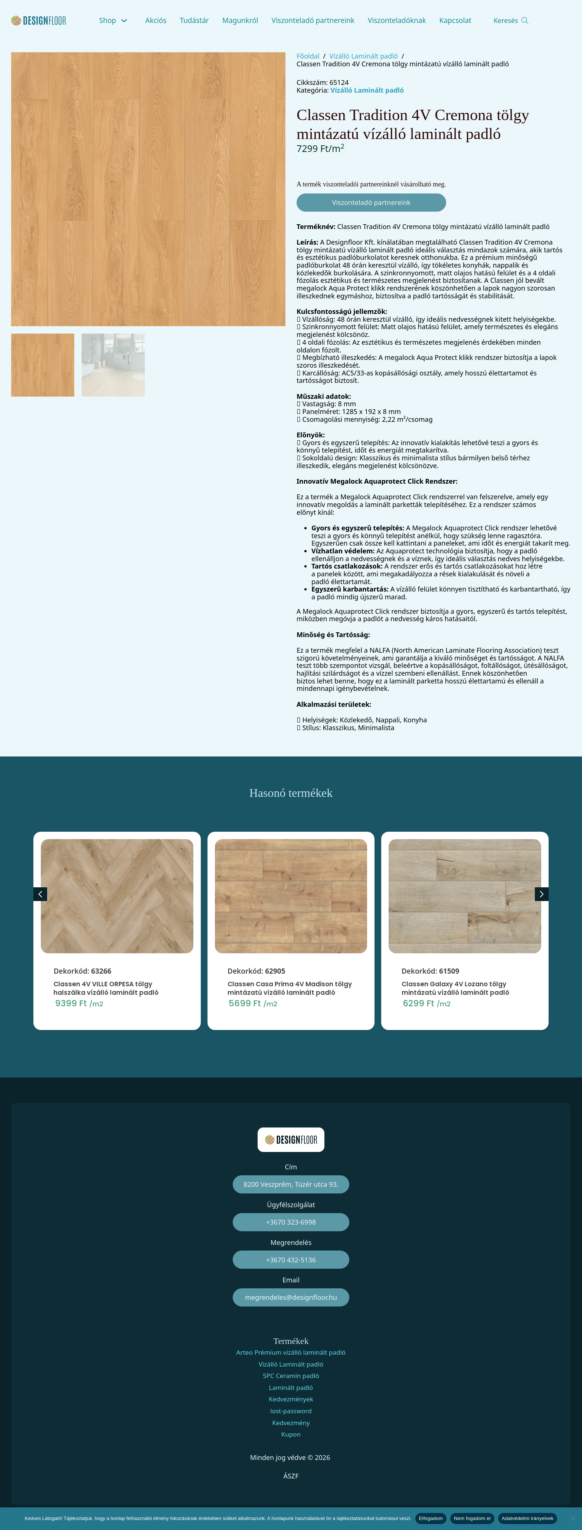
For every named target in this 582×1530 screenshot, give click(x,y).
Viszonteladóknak (397, 20)
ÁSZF (290, 1475)
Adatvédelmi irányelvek (527, 1518)
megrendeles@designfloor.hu (291, 1297)
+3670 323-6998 (291, 1222)
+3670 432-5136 (291, 1259)
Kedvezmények (291, 1399)
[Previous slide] (40, 894)
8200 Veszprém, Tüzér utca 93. (291, 1184)
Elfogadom (431, 1518)
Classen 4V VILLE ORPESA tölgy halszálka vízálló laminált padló (105, 1022)
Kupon (291, 1434)
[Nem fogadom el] (572, 1518)
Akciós (156, 20)
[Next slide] (542, 894)
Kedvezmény (291, 1423)
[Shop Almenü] (125, 20)
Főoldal (308, 56)
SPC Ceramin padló (291, 1376)
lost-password (291, 1411)
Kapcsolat (455, 20)
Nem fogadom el (472, 1518)
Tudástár (194, 20)
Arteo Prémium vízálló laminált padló (291, 1352)
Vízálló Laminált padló (363, 56)
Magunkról (240, 20)
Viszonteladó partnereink (313, 20)
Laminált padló (291, 1387)
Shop (107, 20)
